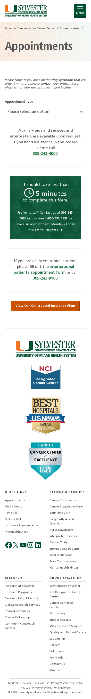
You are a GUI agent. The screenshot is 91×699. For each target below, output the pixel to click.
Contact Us (57, 664)
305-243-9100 (45, 279)
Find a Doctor (14, 506)
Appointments (15, 500)
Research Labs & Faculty (21, 598)
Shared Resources (17, 611)
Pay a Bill (11, 513)
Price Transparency (63, 561)
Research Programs (18, 592)
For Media (57, 657)
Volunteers (57, 651)
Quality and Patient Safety (68, 632)
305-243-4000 (45, 154)
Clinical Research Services (22, 604)
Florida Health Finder (64, 567)
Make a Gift (13, 519)
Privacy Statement (62, 683)
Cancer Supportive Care (66, 506)
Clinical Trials (58, 542)
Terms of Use (41, 683)
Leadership (57, 638)
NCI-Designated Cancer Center (66, 594)
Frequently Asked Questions (62, 521)
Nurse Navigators (62, 530)
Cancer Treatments (63, 500)
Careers (55, 645)
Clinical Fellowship (17, 617)
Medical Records (61, 555)
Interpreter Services (63, 536)
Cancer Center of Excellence (61, 605)
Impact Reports (60, 620)
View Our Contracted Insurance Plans (45, 305)
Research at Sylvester (19, 586)
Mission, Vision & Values (66, 626)
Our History (58, 613)
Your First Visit (60, 513)
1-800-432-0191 (56, 218)
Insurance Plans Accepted (23, 525)
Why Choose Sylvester (65, 586)
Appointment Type (19, 101)
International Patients (65, 548)
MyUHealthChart (16, 531)
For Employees (62, 688)
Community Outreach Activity (20, 626)
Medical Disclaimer (20, 683)
